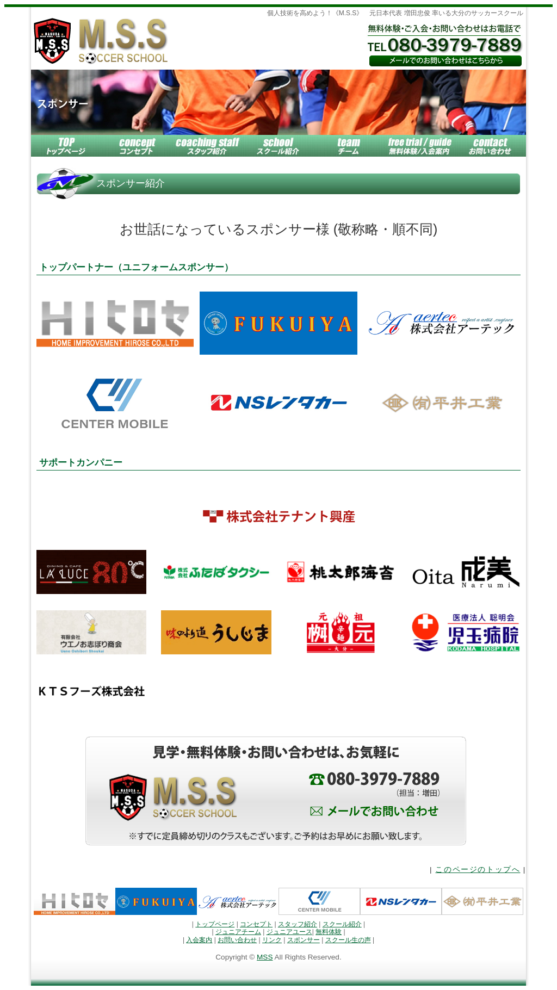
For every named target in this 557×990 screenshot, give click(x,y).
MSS (265, 957)
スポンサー (303, 940)
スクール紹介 (342, 924)
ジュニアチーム (238, 932)
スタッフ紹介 (297, 924)
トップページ (214, 924)
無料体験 (328, 932)
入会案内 (199, 940)
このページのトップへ (477, 869)
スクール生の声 (348, 940)
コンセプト (256, 924)
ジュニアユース (289, 932)
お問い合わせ (237, 940)
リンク (272, 940)
